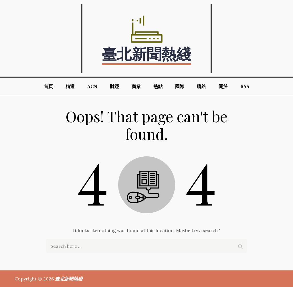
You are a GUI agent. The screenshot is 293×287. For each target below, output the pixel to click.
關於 (223, 86)
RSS (244, 86)
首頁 (48, 86)
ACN (92, 86)
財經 (114, 86)
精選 (70, 86)
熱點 (158, 86)
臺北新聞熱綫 (146, 53)
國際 (179, 86)
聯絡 (201, 86)
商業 (136, 86)
